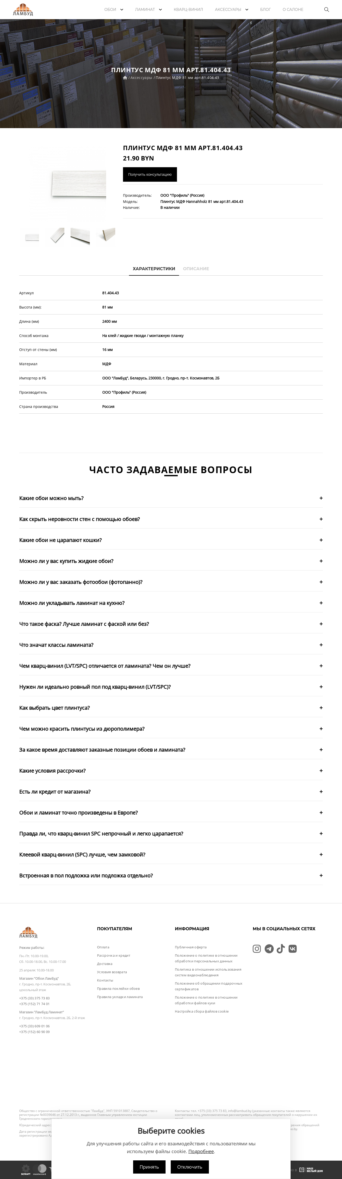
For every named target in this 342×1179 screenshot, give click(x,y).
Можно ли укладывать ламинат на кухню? (72, 602)
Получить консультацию (150, 174)
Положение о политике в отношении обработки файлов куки (206, 1000)
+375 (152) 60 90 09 (34, 1031)
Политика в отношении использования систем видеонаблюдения (208, 972)
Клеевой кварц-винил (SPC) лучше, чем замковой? (82, 854)
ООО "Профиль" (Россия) (182, 195)
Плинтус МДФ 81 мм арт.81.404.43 (187, 77)
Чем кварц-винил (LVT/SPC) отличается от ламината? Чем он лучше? (104, 665)
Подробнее (201, 1151)
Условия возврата (112, 972)
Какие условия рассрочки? (52, 770)
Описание (196, 268)
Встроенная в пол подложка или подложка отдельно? (86, 875)
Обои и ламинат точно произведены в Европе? (78, 812)
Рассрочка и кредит (113, 955)
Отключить (189, 1167)
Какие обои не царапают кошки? (60, 540)
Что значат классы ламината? (56, 644)
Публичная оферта (191, 947)
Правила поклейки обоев (118, 988)
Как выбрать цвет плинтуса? (54, 707)
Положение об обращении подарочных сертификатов (209, 986)
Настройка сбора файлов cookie (202, 1011)
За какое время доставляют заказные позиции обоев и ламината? (102, 749)
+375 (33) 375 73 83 (34, 998)
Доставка (105, 963)
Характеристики (154, 268)
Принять (149, 1167)
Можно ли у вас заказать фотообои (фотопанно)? (80, 581)
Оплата (103, 947)
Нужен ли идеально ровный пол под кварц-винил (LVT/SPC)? (95, 686)
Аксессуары (141, 77)
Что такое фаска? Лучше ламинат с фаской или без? (84, 623)
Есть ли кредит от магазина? (55, 791)
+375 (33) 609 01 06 (34, 1026)
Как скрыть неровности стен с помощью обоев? (79, 519)
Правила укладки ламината (120, 996)
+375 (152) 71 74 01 (34, 1003)
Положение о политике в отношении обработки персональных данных (206, 958)
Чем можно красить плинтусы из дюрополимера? (82, 728)
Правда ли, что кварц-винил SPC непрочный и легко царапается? (101, 833)
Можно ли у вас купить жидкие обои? (66, 561)
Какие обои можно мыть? (51, 498)
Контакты (105, 980)
